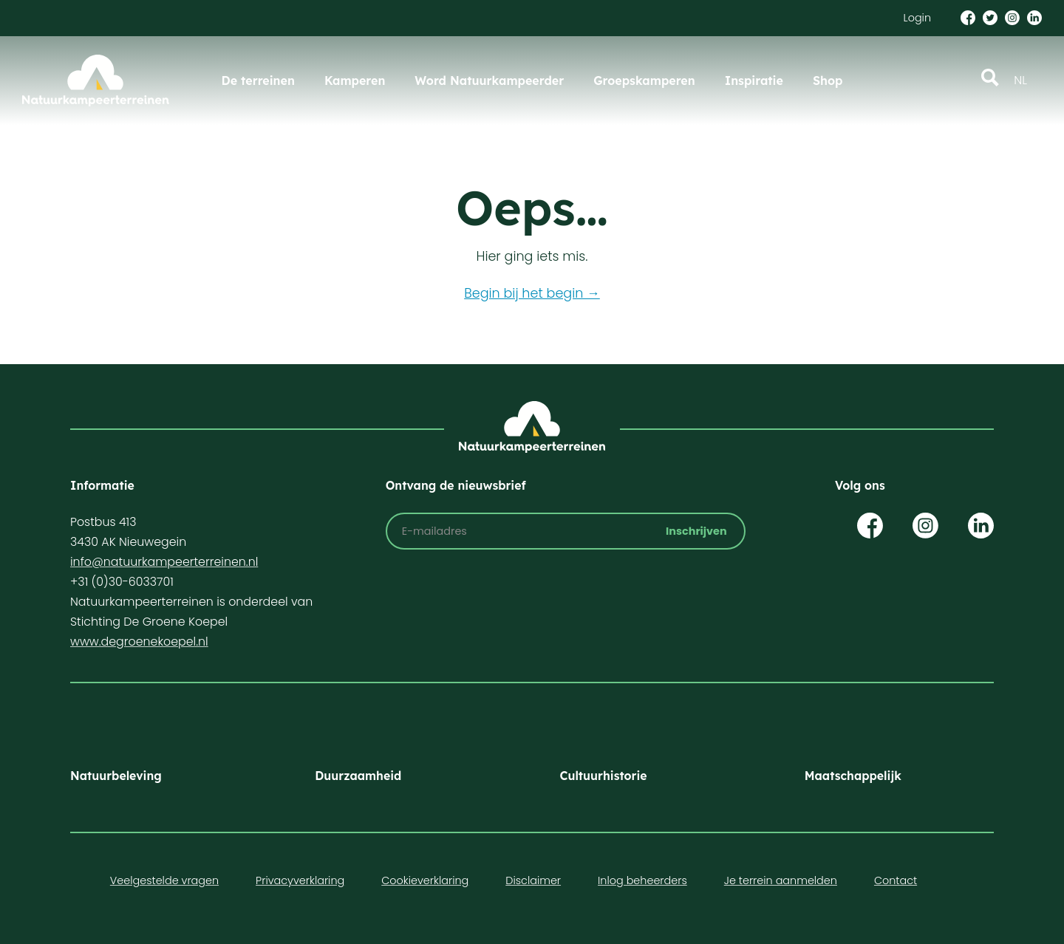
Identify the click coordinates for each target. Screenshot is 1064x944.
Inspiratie (754, 80)
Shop (828, 80)
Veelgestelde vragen (164, 880)
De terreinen (258, 80)
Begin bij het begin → (532, 293)
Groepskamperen (644, 80)
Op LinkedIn (981, 525)
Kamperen (354, 80)
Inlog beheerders (642, 880)
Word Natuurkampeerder (489, 80)
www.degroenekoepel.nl (139, 641)
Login (917, 17)
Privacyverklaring (300, 880)
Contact (895, 880)
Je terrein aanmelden (780, 880)
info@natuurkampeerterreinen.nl (164, 561)
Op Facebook (870, 525)
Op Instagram (925, 525)
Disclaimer (533, 880)
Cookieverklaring (424, 880)
